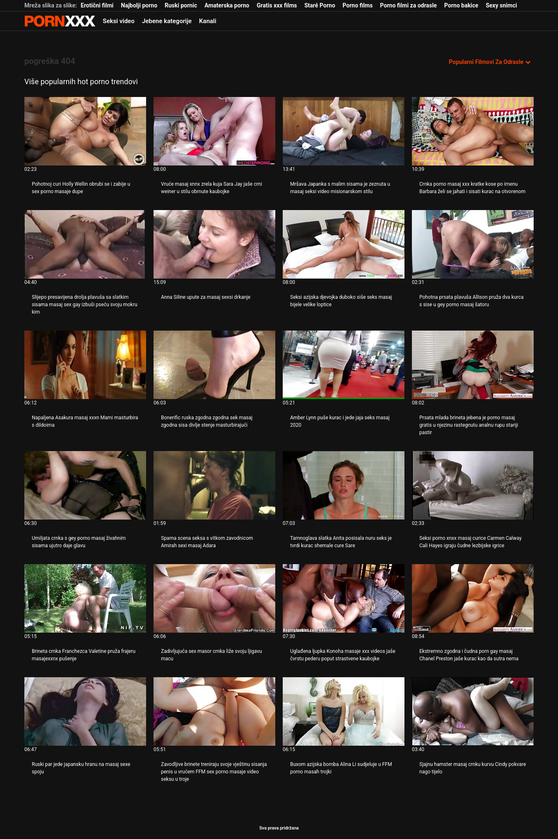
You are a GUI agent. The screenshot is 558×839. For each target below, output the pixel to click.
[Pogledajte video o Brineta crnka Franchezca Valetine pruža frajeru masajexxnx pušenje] (85, 598)
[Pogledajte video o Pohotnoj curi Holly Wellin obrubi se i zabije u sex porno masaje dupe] (85, 131)
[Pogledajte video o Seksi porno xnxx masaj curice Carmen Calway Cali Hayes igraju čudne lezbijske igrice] (473, 485)
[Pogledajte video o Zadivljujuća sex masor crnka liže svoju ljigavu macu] (214, 598)
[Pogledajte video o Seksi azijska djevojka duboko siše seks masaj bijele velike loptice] (343, 244)
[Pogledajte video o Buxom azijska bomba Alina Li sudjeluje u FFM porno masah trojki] (343, 711)
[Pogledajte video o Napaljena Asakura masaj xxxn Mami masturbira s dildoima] (85, 365)
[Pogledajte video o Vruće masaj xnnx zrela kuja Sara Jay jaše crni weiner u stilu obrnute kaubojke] (214, 131)
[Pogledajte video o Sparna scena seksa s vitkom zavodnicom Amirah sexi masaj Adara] (214, 485)
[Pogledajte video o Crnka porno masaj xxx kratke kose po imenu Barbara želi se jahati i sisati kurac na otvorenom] (473, 131)
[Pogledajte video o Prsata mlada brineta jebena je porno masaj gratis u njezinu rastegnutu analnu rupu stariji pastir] (473, 365)
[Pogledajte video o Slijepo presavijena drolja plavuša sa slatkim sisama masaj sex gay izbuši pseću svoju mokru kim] (85, 244)
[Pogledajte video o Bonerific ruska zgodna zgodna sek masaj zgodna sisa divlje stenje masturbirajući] (214, 365)
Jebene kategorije (167, 21)
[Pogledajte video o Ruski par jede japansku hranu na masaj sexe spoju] (85, 711)
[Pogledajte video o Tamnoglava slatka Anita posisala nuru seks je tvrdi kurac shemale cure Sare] (343, 485)
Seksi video (119, 21)
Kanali (207, 21)
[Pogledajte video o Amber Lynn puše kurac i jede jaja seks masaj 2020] (343, 365)
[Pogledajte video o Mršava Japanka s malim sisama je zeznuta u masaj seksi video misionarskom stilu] (343, 131)
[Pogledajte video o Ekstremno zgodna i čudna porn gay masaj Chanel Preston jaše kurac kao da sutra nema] (473, 598)
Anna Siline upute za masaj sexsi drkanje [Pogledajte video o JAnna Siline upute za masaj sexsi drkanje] (206, 297)
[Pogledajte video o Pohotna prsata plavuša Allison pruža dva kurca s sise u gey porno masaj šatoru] (473, 244)
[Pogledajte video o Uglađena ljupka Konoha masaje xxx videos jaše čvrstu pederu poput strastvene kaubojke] (343, 598)
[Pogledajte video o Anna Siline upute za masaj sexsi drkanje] (214, 244)
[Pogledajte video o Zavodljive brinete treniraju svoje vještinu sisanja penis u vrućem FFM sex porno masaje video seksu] (214, 711)
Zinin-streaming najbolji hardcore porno (59, 21)
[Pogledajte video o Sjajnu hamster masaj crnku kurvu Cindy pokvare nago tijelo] (473, 711)
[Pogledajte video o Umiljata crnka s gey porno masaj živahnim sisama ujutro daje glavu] (85, 485)
